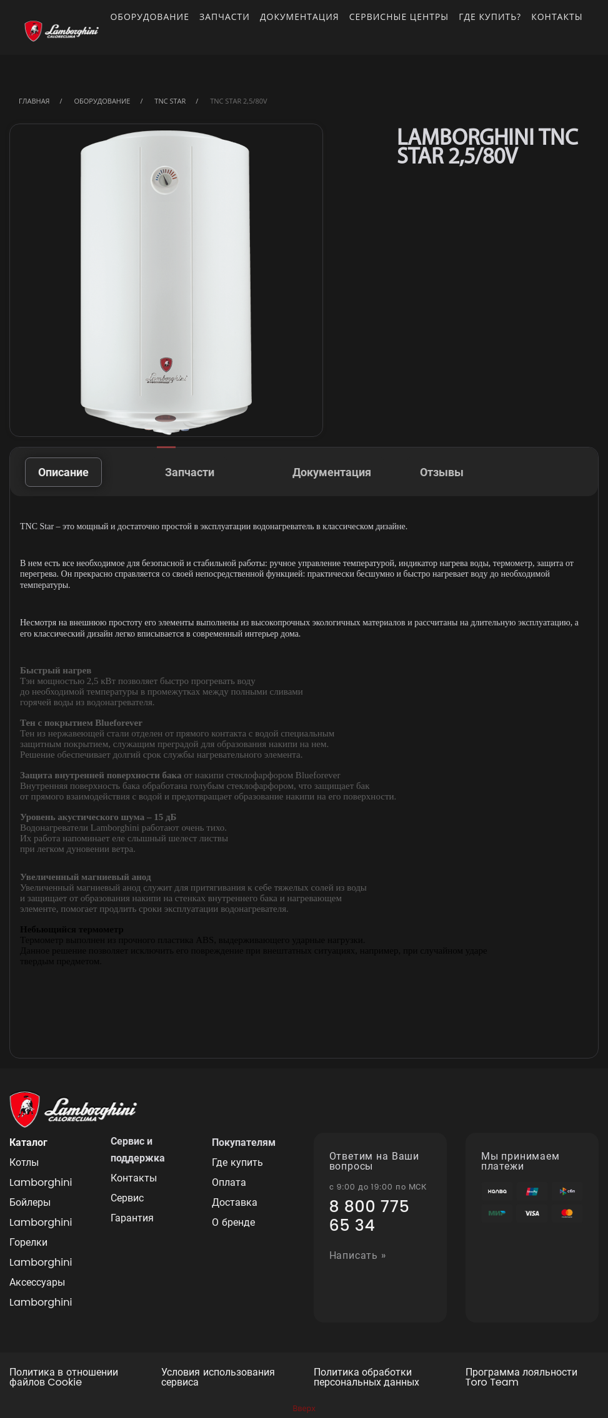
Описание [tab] (63, 472)
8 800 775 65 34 (369, 1216)
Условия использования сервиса (217, 1378)
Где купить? (490, 16)
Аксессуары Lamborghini (40, 1292)
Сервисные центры (399, 16)
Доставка (234, 1202)
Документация (299, 16)
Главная (34, 100)
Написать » (358, 1256)
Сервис (127, 1198)
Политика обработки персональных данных (366, 1378)
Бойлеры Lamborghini (40, 1212)
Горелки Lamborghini (40, 1252)
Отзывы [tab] (442, 472)
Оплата (229, 1182)
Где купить (237, 1162)
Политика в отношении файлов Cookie (63, 1378)
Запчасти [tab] (189, 472)
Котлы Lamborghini (40, 1172)
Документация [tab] (331, 472)
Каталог (28, 1142)
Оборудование (149, 16)
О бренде (233, 1222)
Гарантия (132, 1218)
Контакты (556, 16)
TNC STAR (170, 100)
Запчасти (224, 16)
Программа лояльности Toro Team (521, 1378)
